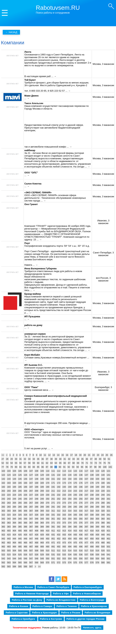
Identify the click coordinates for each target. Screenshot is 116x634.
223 (8, 495)
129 (42, 475)
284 (14, 507)
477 (86, 543)
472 (58, 543)
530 (47, 554)
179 (97, 483)
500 (103, 546)
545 (19, 558)
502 (3, 550)
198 (91, 487)
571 (53, 562)
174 (69, 483)
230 (47, 495)
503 (8, 550)
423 (8, 535)
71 (87, 463)
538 (91, 554)
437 (86, 535)
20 (85, 455)
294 (69, 507)
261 (108, 499)
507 (30, 550)
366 (25, 523)
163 (8, 483)
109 (42, 471)
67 (69, 463)
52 (3, 463)
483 (8, 546)
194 (69, 487)
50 (104, 459)
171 (53, 483)
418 (91, 531)
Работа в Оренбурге (24, 619)
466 (25, 543)
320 (103, 511)
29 (12, 459)
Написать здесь (92, 627)
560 (103, 558)
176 (80, 483)
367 (30, 523)
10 (40, 455)
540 (103, 554)
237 (86, 495)
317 (86, 511)
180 (103, 483)
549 (42, 558)
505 (19, 550)
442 (3, 539)
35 (38, 459)
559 (97, 558)
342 (3, 519)
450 (47, 539)
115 (75, 471)
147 (30, 479)
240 (103, 495)
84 (34, 467)
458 (91, 539)
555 (75, 558)
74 (100, 463)
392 (58, 527)
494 (69, 546)
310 (47, 511)
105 (19, 471)
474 (69, 543)
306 (25, 511)
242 (3, 499)
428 (36, 535)
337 (86, 515)
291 (53, 507)
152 (58, 479)
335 (75, 515)
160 (103, 479)
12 (49, 455)
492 (58, 546)
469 (42, 543)
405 (19, 531)
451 (53, 539)
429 (42, 535)
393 (64, 527)
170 (47, 483)
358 (91, 519)
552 (58, 558)
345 (19, 519)
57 (25, 463)
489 (42, 546)
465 (19, 543)
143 (8, 479)
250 (47, 499)
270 (47, 503)
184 (14, 487)
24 (102, 455)
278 (91, 503)
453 (64, 539)
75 (104, 463)
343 (8, 519)
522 (3, 554)
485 (19, 546)
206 (25, 491)
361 (108, 519)
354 (69, 519)
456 (80, 539)
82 (25, 467)
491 (53, 546)
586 (25, 566)
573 (64, 562)
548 (36, 558)
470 (47, 543)
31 (20, 459)
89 (56, 467)
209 (42, 491)
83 (29, 467)
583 (8, 566)
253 (64, 499)
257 (86, 499)
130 (47, 475)
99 (100, 467)
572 (58, 562)
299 (97, 507)
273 (64, 503)
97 (91, 467)
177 (86, 483)
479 (97, 543)
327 (30, 515)
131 (53, 475)
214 (69, 491)
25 (107, 455)
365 (19, 523)
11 (45, 455)
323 (8, 515)
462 (3, 543)
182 (3, 487)
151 (53, 479)
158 (91, 479)
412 (58, 531)
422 (3, 535)
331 (53, 515)
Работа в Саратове (17, 612)
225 (19, 495)
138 (91, 475)
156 (80, 479)
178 (91, 483)
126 (25, 475)
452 (58, 539)
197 (86, 487)
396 (80, 527)
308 (36, 511)
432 (58, 535)
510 (47, 550)
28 (7, 459)
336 (80, 515)
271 (53, 503)
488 (36, 546)
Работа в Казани (18, 606)
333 (64, 515)
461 (108, 539)
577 (86, 562)
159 (97, 479)
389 (42, 527)
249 (42, 499)
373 (64, 523)
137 (86, 475)
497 (86, 546)
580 (103, 562)
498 (91, 546)
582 (3, 566)
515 (75, 550)
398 (91, 527)
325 (19, 515)
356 (80, 519)
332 (58, 515)
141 (108, 475)
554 (69, 558)
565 (19, 562)
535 (75, 554)
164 (14, 483)
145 (19, 479)
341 (108, 515)
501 (108, 546)
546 (25, 558)
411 (53, 531)
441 (108, 535)
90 (60, 467)
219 (97, 491)
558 (91, 558)
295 (75, 507)
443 (8, 539)
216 (80, 491)
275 (75, 503)
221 (108, 491)
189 (42, 487)
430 (47, 535)
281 (108, 503)
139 (97, 475)
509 (42, 550)
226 (25, 495)
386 (25, 527)
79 (12, 467)
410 (47, 531)
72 (91, 463)
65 (60, 463)
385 (19, 527)
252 (58, 499)
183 (8, 487)
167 (30, 483)
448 (36, 539)
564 (14, 562)
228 (36, 495)
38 (51, 459)
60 (38, 463)
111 (53, 471)
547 (30, 558)
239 (97, 495)
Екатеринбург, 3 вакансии (103, 388)
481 (108, 543)
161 (108, 479)
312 (58, 511)
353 (64, 519)
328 (36, 515)
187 (30, 487)
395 (75, 527)
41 (65, 459)
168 (36, 483)
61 (42, 463)
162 (3, 483)
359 (97, 519)
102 (3, 471)
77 (3, 467)
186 (25, 487)
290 (47, 507)
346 (25, 519)
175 (75, 483)
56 (20, 463)
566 (25, 562)
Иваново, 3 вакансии (103, 222)
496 (80, 546)
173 (64, 483)
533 (64, 554)
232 (58, 495)
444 (14, 539)
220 (103, 491)
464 (14, 543)
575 (75, 562)
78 (7, 467)
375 (75, 523)
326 (25, 515)
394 (69, 527)
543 (8, 558)
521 (108, 550)
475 (75, 543)
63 (51, 463)
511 (53, 550)
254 (69, 499)
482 (3, 546)
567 (30, 562)
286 (25, 507)
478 (91, 543)
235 (75, 495)
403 (8, 531)
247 (30, 499)
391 (53, 527)
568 (36, 562)
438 (91, 535)
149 (42, 479)
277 (86, 503)
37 (47, 459)
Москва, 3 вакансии (103, 64)
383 (8, 527)
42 (69, 459)
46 (87, 459)
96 (86, 467)
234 (69, 495)
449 (42, 539)
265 (19, 503)
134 (69, 475)
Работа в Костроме (51, 619)
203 (8, 491)
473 (64, 543)
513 (64, 550)
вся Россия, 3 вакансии (103, 279)
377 (86, 523)
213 (64, 491)
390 (47, 527)
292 (58, 507)
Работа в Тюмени (66, 606)
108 (36, 471)
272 (58, 503)
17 (71, 455)
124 (14, 475)
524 (14, 554)
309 (42, 511)
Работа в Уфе (61, 593)
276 (80, 503)
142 (3, 479)
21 (89, 455)
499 (97, 546)
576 (80, 562)
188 (36, 487)
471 (53, 543)
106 (25, 471)
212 (58, 491)
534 (69, 554)
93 (73, 467)
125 (19, 475)
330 (47, 515)
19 (80, 455)
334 (69, 515)
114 (69, 471)
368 (36, 523)
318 (91, 511)
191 (53, 487)
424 (14, 535)
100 (104, 467)
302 (3, 511)
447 (30, 539)
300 (103, 507)
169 (42, 483)
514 (69, 550)
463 (8, 543)
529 (42, 554)
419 (97, 531)
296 (80, 507)
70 (82, 463)
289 (42, 507)
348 (36, 519)
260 (103, 499)
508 (36, 550)
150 (47, 479)
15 (63, 455)
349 (42, 519)
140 (103, 475)
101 (110, 467)
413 (64, 531)
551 (53, 558)
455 (75, 539)
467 (30, 543)
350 (47, 519)
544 (14, 558)
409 (42, 531)
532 (58, 554)
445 (19, 539)
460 (103, 539)
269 (42, 503)
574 (69, 562)
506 (25, 550)
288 (36, 507)
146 (25, 479)
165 (19, 483)
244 (14, 499)
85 (38, 467)
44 (78, 459)
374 (69, 523)
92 (69, 467)
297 (86, 507)
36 (42, 459)
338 (91, 515)
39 (56, 459)
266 (25, 503)
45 (82, 459)
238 (91, 495)
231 (53, 495)
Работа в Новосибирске (87, 593)
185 (19, 487)
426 (25, 535)
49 (100, 459)
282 (3, 507)
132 (58, 475)
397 (86, 527)
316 (80, 511)
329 (42, 515)
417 (86, 531)
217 (86, 491)
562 (3, 562)
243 (8, 499)
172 (58, 483)
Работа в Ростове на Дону (27, 600)
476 (80, 543)
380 (103, 523)
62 (47, 463)
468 (36, 543)
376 (80, 523)
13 (54, 455)
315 (75, 511)
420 (103, 531)
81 (20, 467)
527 (30, 554)
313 (64, 511)
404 (14, 531)
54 (12, 463)
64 (56, 463)
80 (16, 467)
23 (98, 455)
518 (91, 550)
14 (58, 455)
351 (53, 519)
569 (42, 562)
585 (19, 566)
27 (3, 459)
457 (86, 539)
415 (75, 531)
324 (14, 515)
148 (36, 479)
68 (73, 463)
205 (19, 491)
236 (80, 495)
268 (36, 503)
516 (80, 550)
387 (30, 527)
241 (108, 495)
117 (86, 471)
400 (103, 527)
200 (103, 487)
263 (8, 503)
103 (8, 471)
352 (58, 519)
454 (69, 539)
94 (77, 467)
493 (64, 546)
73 (96, 463)
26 (111, 455)
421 (108, 531)
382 (3, 527)
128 (36, 475)
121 (108, 471)
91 (64, 467)
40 (60, 459)
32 (25, 459)
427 (30, 535)
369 (42, 523)
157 (86, 479)
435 (75, 535)
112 (58, 471)
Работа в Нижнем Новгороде (32, 593)
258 (91, 499)
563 (8, 562)
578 (91, 562)
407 (30, 531)
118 (91, 471)
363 (8, 523)
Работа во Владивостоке (61, 600)
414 (69, 531)
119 (97, 471)
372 (58, 523)
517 (86, 550)
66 (65, 463)
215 (75, 491)
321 (108, 511)
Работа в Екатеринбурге (88, 587)
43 (73, 459)
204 (14, 491)
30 (16, 459)
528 (36, 554)
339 (97, 515)
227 (30, 495)
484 (14, 546)
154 (69, 479)
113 (64, 471)
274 (69, 503)
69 (78, 463)
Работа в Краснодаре (44, 612)
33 (29, 459)
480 (103, 543)
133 (64, 475)
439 (97, 535)
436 (80, 535)
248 (36, 499)
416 (80, 531)
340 (103, 515)
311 (53, 511)
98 (95, 467)
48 (96, 459)
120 (103, 471)
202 (3, 491)
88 (51, 467)
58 (29, 463)
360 (103, 519)
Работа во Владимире (97, 612)
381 (108, 523)
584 (14, 566)
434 (69, 535)
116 (80, 471)
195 (75, 487)
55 (16, 463)
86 (42, 467)
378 (91, 523)
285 (19, 507)
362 (3, 523)
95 (82, 467)
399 (97, 527)
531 (53, 554)
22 (93, 455)
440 (103, 535)
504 (14, 550)
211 (53, 491)
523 (8, 554)
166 (25, 483)
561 (108, 558)
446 (25, 539)
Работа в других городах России (85, 619)
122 (3, 475)
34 (34, 459)
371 (53, 523)
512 (58, 550)
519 (97, 550)
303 (8, 511)
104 (14, 471)
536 (80, 554)
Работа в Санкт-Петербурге (53, 587)
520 (103, 550)
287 (30, 507)
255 (75, 499)
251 (53, 499)
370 (47, 523)
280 (103, 503)
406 (25, 531)
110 (47, 471)
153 (64, 479)
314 (69, 511)
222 (3, 495)
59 (34, 463)
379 (97, 523)
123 (8, 475)
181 (108, 483)
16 (67, 455)
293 (64, 507)
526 (25, 554)
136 (80, 475)
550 (47, 558)
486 (25, 546)
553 (64, 558)
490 (47, 546)
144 (14, 479)
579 (97, 562)
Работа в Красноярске (94, 606)
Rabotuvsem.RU (58, 7)
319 (97, 511)
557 (86, 558)
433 (64, 535)
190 (47, 487)
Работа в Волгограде (92, 600)
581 (108, 562)
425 (19, 535)
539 (97, 554)
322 (3, 515)
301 (108, 507)
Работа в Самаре (42, 606)
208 (36, 491)
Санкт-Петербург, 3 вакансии (103, 254)
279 (97, 503)
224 (14, 495)
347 (30, 519)
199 (97, 487)
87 (47, 467)
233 (64, 495)
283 (8, 507)
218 (91, 491)
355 (75, 519)
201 (108, 487)
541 (108, 554)
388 (36, 527)
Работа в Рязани (70, 612)
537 (86, 554)
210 (47, 491)
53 (7, 463)
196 (80, 487)
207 (30, 491)
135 (75, 475)
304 (14, 511)
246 (25, 499)
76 (109, 463)
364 (14, 523)
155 (75, 479)
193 (64, 487)
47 (91, 459)
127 (30, 475)
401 (108, 527)
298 (91, 507)
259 (97, 499)
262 (3, 503)
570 (47, 562)
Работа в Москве (23, 587)
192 (58, 487)
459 (97, 539)
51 (109, 459)
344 (14, 519)
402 (3, 531)
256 (80, 499)
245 (19, 499)
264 (14, 503)
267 (30, 503)
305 (19, 511)
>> (39, 566)
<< (3, 455)
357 (86, 519)
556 (80, 558)
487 (30, 546)
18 (76, 455)
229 (42, 495)
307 (30, 511)
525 (19, 554)
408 (36, 531)
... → (53, 76)
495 (75, 546)
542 (3, 558)
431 (53, 535)
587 (30, 566)
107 (30, 471)
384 (14, 527)
